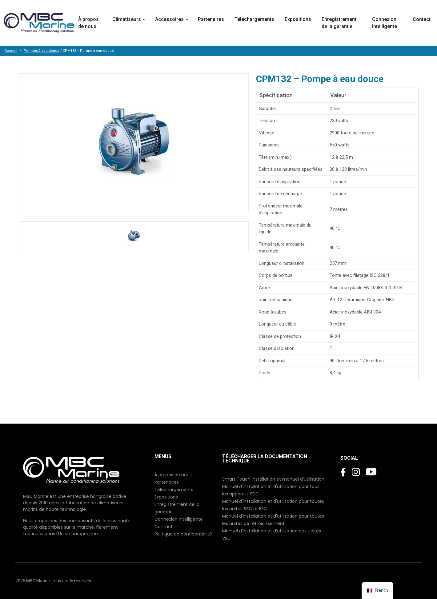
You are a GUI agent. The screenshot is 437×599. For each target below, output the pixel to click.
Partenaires (211, 19)
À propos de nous (88, 22)
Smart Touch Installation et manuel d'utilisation (273, 479)
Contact (422, 19)
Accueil (11, 51)
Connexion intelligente (385, 22)
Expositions (298, 19)
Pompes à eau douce (41, 51)
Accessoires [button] (169, 19)
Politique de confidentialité (183, 534)
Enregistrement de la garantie (339, 22)
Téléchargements (255, 19)
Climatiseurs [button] (126, 19)
